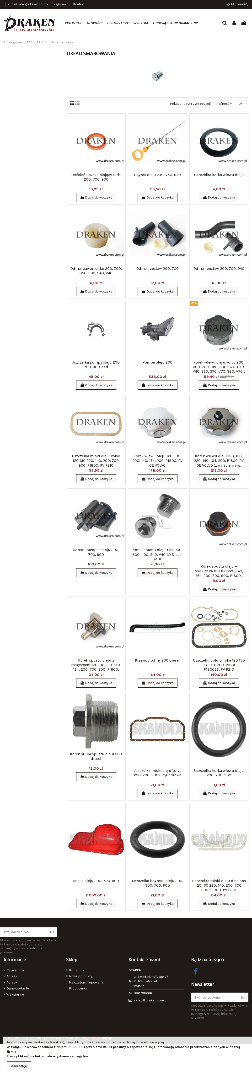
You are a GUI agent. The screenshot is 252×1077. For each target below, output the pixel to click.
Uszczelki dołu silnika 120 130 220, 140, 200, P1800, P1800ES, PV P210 (219, 665)
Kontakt (79, 4)
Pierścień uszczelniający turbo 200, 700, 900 (96, 177)
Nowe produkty (80, 976)
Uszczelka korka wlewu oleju (219, 174)
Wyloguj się (15, 994)
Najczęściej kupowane (86, 982)
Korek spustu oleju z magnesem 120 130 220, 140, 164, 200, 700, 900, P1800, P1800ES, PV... (96, 667)
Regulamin (61, 4)
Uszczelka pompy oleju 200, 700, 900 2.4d (96, 364)
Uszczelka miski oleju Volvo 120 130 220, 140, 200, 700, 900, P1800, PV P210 (96, 460)
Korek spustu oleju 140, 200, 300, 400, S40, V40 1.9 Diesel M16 (157, 554)
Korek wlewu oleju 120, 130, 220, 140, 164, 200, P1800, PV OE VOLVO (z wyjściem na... (219, 460)
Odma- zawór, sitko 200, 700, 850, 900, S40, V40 (96, 270)
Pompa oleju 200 (157, 362)
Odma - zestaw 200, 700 (157, 268)
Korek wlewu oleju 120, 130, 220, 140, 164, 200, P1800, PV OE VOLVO (157, 460)
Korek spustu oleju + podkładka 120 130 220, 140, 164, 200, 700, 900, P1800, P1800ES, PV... (218, 573)
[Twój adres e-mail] (23, 932)
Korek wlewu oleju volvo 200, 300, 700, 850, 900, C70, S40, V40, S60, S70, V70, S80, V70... (219, 367)
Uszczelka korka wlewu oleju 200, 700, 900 (219, 772)
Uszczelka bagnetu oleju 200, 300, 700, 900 (157, 883)
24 (242, 104)
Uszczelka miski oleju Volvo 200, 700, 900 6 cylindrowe (157, 772)
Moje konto (15, 970)
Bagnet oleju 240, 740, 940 (157, 174)
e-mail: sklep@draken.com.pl (28, 4)
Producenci (78, 988)
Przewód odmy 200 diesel (157, 660)
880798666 (143, 993)
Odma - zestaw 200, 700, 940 (218, 268)
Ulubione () (237, 4)
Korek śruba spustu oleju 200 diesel (96, 756)
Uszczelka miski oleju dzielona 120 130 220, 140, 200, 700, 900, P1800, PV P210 (219, 885)
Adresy (11, 976)
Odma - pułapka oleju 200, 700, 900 (96, 552)
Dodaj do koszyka (96, 197)
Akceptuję (19, 1066)
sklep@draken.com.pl (150, 1000)
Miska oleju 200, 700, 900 (96, 880)
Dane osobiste (17, 988)
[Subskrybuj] (52, 932)
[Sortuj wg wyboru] (224, 103)
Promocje (76, 970)
